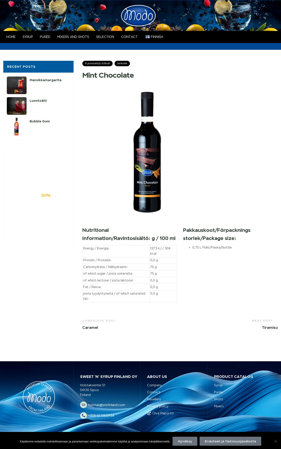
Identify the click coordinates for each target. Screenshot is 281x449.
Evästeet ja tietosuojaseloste (230, 441)
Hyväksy (185, 441)
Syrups (122, 63)
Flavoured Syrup (97, 63)
